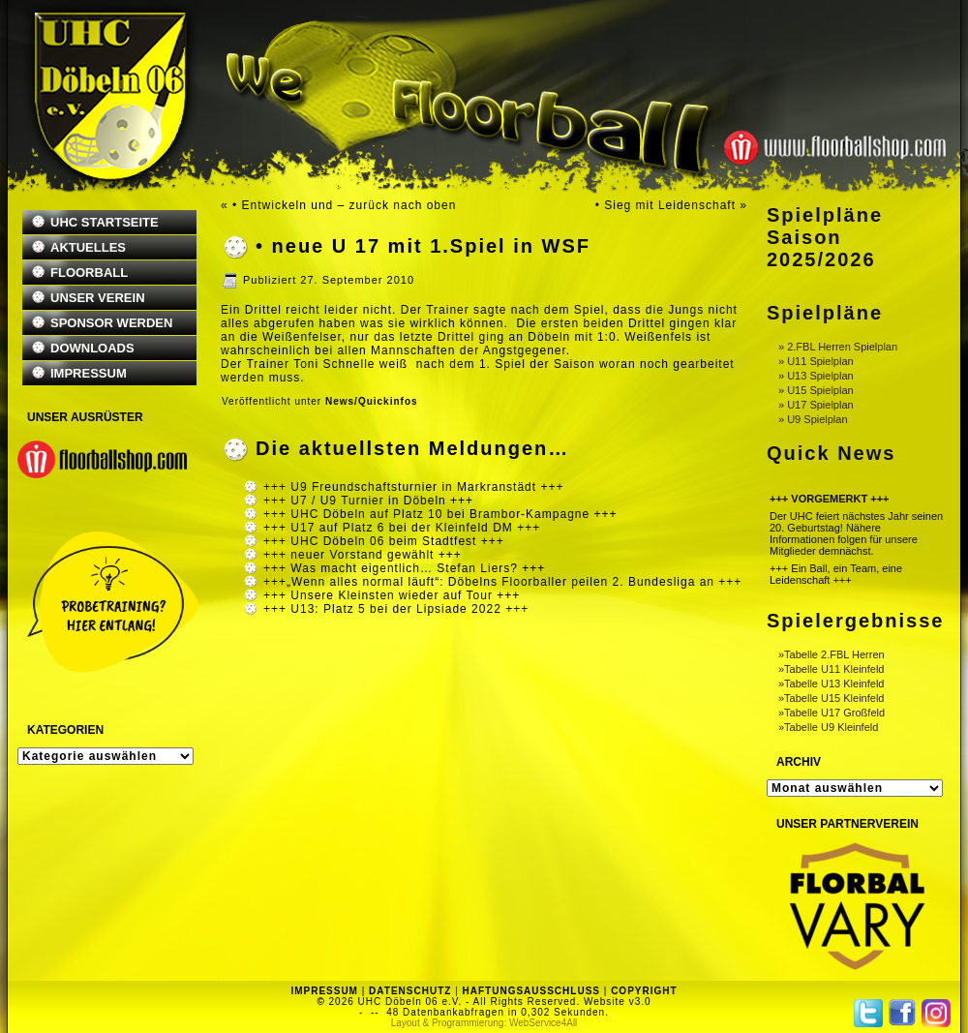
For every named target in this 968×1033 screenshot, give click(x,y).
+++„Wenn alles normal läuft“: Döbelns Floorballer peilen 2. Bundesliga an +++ (502, 582)
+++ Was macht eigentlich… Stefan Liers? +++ (404, 568)
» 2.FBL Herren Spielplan (837, 346)
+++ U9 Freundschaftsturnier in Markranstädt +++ (413, 487)
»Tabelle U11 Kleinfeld (831, 669)
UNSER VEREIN (97, 297)
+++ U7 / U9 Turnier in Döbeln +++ (368, 500)
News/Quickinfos (371, 401)
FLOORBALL (89, 272)
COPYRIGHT (644, 991)
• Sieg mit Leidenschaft (665, 205)
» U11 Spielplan (816, 361)
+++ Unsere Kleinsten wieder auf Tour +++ (391, 595)
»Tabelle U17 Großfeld (831, 712)
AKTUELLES (88, 247)
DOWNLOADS (92, 348)
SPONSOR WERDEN (111, 323)
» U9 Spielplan (813, 419)
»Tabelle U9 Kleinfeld (828, 727)
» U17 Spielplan (816, 404)
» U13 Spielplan (816, 375)
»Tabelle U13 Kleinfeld (831, 683)
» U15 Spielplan (816, 390)
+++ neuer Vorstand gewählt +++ (362, 555)
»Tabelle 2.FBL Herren (831, 654)
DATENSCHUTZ (410, 991)
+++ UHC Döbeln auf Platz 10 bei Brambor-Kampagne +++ (440, 514)
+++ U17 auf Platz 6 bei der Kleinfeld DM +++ (401, 527)
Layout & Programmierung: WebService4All (484, 1023)
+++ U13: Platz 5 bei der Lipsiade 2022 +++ (396, 609)
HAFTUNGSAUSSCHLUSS (531, 991)
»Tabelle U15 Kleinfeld (831, 698)
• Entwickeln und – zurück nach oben (344, 205)
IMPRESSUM (88, 373)
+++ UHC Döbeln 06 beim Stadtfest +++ (383, 541)
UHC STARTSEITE (104, 222)
